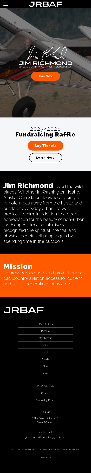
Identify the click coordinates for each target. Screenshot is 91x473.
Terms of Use (45, 458)
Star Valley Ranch (45, 400)
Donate (45, 352)
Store (45, 366)
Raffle (45, 345)
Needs (45, 359)
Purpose (45, 331)
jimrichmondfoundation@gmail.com (45, 437)
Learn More (45, 157)
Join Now (45, 76)
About (45, 373)
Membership (45, 338)
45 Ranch (45, 393)
